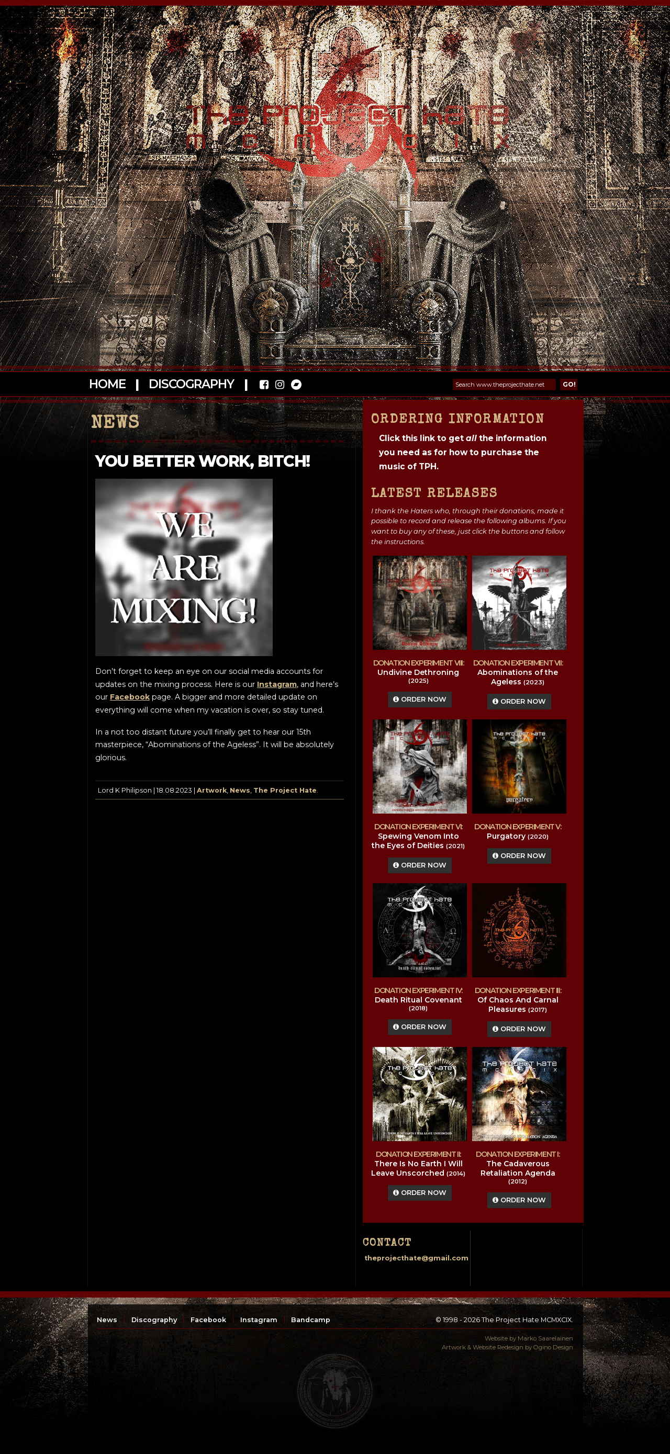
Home (107, 384)
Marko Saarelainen (545, 1338)
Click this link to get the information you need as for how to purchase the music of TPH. (462, 452)
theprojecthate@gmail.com (416, 1258)
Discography (191, 384)
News (240, 790)
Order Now (419, 699)
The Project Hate (285, 790)
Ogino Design (553, 1347)
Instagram (258, 1320)
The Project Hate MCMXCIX (333, 121)
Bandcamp (310, 1320)
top (335, 1391)
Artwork (212, 790)
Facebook (208, 1320)
